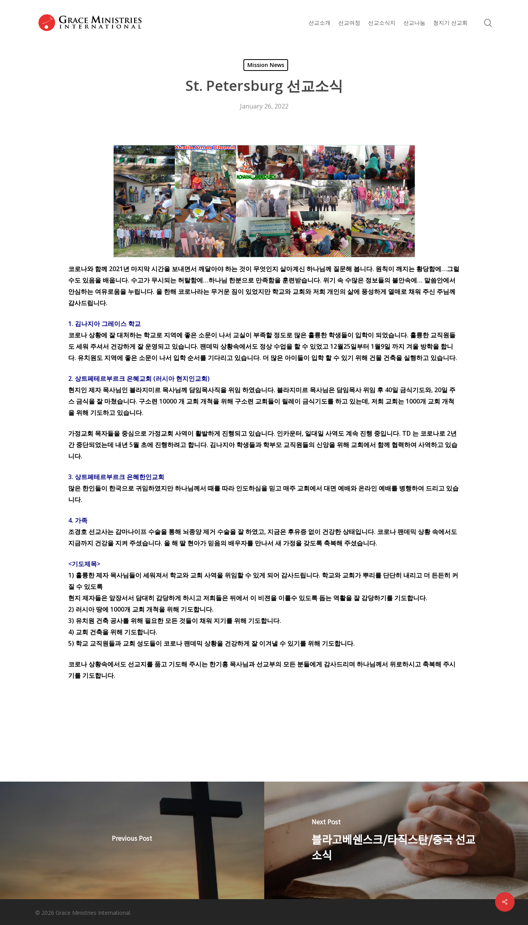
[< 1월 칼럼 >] (132, 840)
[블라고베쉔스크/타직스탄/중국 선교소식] (396, 840)
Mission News (265, 65)
